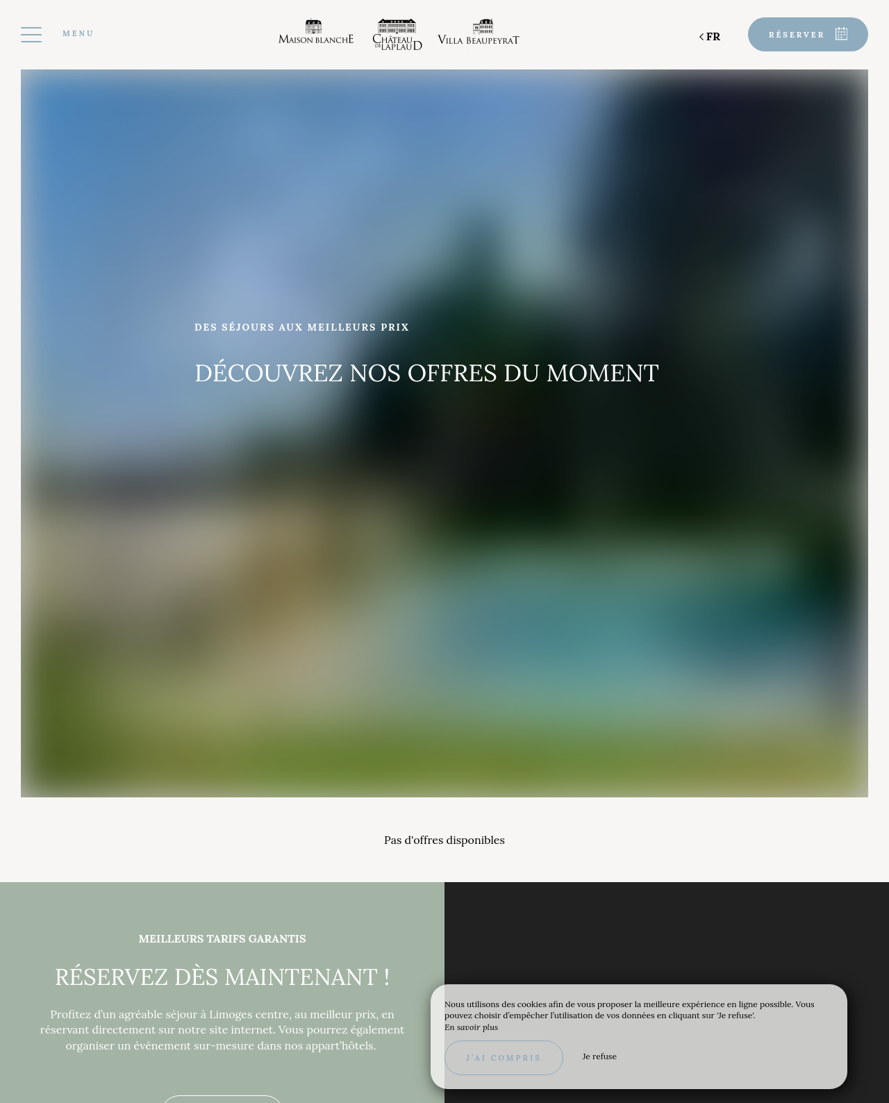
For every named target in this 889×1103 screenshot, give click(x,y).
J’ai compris (504, 1058)
